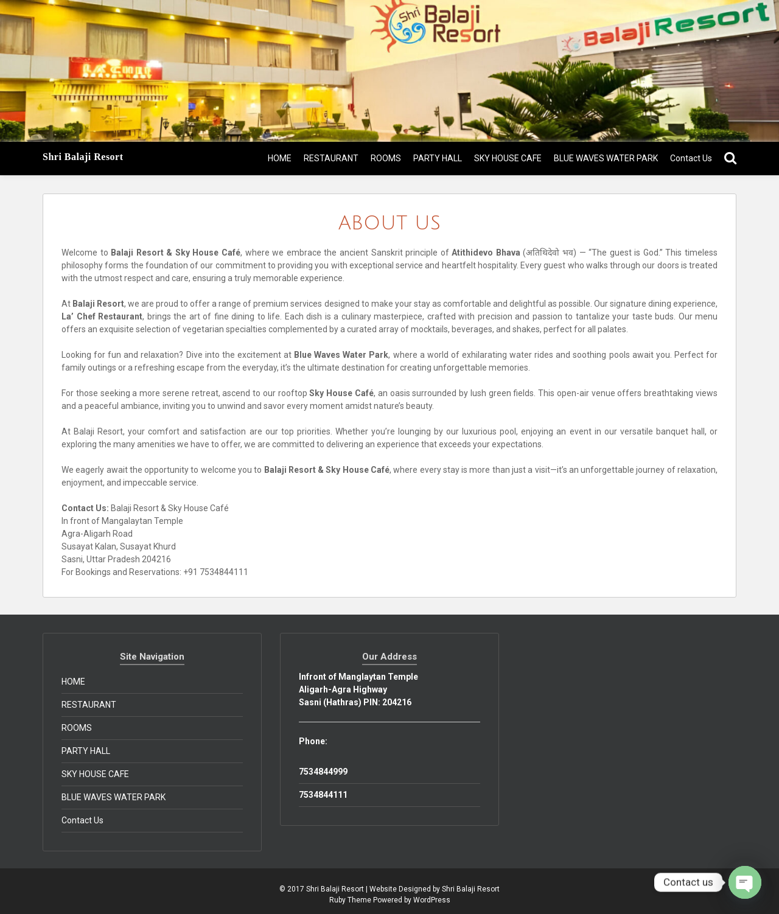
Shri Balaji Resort (83, 157)
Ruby (337, 900)
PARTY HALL (437, 158)
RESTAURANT (331, 158)
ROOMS (386, 158)
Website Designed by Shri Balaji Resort (434, 889)
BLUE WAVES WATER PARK (606, 158)
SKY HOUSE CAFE (508, 158)
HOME (280, 158)
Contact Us (691, 158)
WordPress (431, 900)
